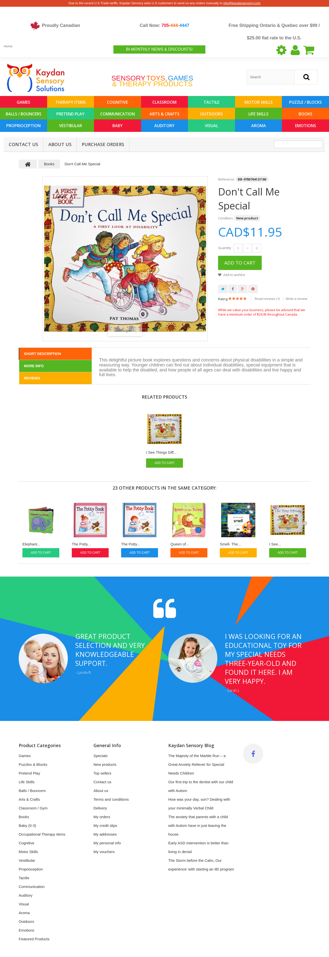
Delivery (100, 808)
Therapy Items (70, 102)
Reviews (32, 378)
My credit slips (105, 825)
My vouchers (104, 852)
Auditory (164, 125)
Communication (117, 114)
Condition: (225, 218)
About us (60, 144)
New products (104, 764)
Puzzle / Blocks (305, 102)
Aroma (258, 125)
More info (34, 366)
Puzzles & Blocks (33, 764)
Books (305, 114)
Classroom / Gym (33, 808)
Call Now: (164, 25)
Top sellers (102, 773)
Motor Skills (259, 102)
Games (23, 102)
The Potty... (81, 544)
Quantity (224, 248)
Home (8, 46)
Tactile (211, 102)
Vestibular (70, 125)
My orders (101, 817)
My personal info (107, 843)
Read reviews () (267, 298)
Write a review (296, 298)
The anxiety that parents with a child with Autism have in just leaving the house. (198, 825)
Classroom (164, 102)
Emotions (305, 125)
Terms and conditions (111, 799)
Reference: (226, 179)
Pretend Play (70, 114)
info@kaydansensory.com (241, 3)
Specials (100, 756)
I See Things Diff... (161, 452)
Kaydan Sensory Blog (191, 745)
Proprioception (23, 125)
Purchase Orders (103, 144)
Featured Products (34, 939)
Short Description (42, 354)
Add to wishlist (234, 274)
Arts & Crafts (164, 114)
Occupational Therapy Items (42, 834)
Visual (211, 125)
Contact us (102, 782)
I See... (275, 544)
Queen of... (179, 544)
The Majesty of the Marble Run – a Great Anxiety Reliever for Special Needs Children (197, 764)
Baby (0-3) (27, 825)
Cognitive (117, 102)
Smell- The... (230, 544)
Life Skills (258, 114)
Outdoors (211, 114)
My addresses (105, 834)
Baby (117, 125)
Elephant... (31, 544)
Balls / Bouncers (23, 114)
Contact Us (23, 144)
